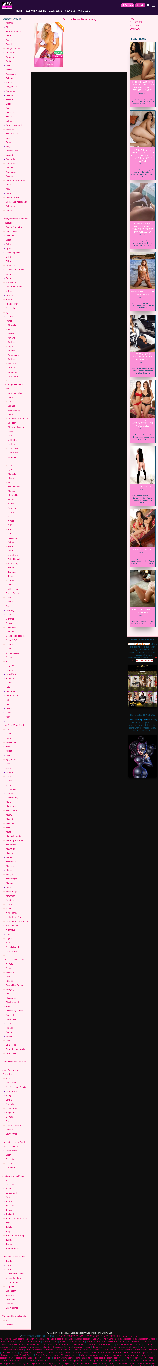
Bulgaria (9, 142)
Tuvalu (9, 1256)
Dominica (10, 261)
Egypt (8, 274)
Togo (8, 1218)
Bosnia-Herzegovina (15, 121)
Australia (10, 61)
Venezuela (10, 1295)
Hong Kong (11, 670)
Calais (10, 397)
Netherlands (11, 908)
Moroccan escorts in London (57, 1345)
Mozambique (12, 887)
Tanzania (10, 1205)
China (8, 189)
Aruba (8, 57)
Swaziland (10, 1180)
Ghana (9, 610)
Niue (8, 938)
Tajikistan (10, 1201)
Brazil (8, 134)
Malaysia (10, 815)
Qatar (8, 1019)
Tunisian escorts (54, 1348)
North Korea (11, 947)
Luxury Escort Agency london (32, 1359)
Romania (10, 1028)
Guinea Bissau (12, 649)
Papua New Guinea (14, 981)
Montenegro (11, 874)
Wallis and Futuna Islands (14, 1312)
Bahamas (10, 74)
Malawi (9, 810)
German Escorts (56, 1364)
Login (140, 5)
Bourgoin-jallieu (15, 388)
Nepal (8, 904)
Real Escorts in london (61, 1362)
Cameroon (11, 159)
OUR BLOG (135, 24)
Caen (10, 393)
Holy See (10, 661)
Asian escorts (134, 1337)
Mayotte (9, 849)
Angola (9, 35)
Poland (9, 1002)
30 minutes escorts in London (94, 1351)
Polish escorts (60, 1343)
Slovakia (9, 1112)
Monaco (11, 487)
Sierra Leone (11, 1104)
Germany (10, 606)
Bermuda (10, 108)
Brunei (9, 138)
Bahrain (9, 78)
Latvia (8, 764)
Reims (11, 538)
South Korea (11, 1146)
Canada (9, 163)
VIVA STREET (109, 1332)
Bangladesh (11, 82)
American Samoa (13, 27)
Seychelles (10, 1100)
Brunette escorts (107, 1340)
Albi (9, 325)
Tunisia (9, 1235)
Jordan (9, 734)
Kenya (9, 742)
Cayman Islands (13, 172)
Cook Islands (11, 227)
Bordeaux (12, 363)
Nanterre (12, 504)
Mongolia (10, 870)
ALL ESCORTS (55, 5)
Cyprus (9, 244)
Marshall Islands (13, 832)
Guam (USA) (11, 636)
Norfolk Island (12, 942)
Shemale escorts (62, 1340)
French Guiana (12, 589)
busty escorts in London (135, 1351)
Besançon (12, 359)
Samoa (9, 1074)
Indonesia (10, 687)
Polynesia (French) (14, 1006)
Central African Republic (17, 176)
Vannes (11, 576)
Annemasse (13, 350)
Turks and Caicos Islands (13, 1252)
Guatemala (11, 640)
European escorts (17, 1340)
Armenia (10, 52)
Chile (8, 185)
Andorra (9, 31)
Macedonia (11, 802)
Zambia (9, 1320)
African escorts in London (114, 1337)
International (12, 691)
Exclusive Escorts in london (36, 1362)
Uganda (9, 1261)
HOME (19, 5)
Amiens (11, 333)
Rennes (11, 542)
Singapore (10, 1108)
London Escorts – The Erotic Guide (142, 289)
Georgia (9, 602)
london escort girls (42, 1353)
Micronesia (11, 857)
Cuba (8, 240)
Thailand (10, 1210)
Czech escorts (42, 1334)
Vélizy (10, 580)
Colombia (10, 202)
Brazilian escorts (50, 1337)
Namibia (10, 896)
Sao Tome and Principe (16, 1083)
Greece (9, 619)
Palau (8, 972)
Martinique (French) (15, 836)
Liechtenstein (12, 785)
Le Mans (12, 452)
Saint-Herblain (14, 555)
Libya (8, 781)
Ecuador (9, 270)
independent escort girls (101, 1356)
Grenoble (12, 435)
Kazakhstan (11, 738)
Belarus (9, 91)
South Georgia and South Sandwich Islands (13, 1140)
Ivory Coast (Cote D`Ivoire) (14, 721)
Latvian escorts (125, 1345)
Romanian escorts (101, 1343)
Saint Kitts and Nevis (15, 1045)
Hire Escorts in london (126, 1359)
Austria (9, 65)
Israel (8, 708)
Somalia (9, 1125)
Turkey (9, 1240)
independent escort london (127, 1356)
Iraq (8, 700)
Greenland (11, 623)
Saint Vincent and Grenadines (10, 1068)
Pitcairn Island (12, 998)
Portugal (10, 1011)
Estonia (9, 291)
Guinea (9, 644)
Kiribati (9, 746)
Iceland (9, 678)
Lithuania (10, 789)
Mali (8, 823)
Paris (10, 525)
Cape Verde (11, 168)
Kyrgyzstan (11, 755)
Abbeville (12, 321)
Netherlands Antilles (15, 913)
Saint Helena (11, 1040)
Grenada (10, 627)
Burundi (9, 151)
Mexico (9, 853)
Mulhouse (12, 495)
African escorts (93, 1337)
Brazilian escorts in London (72, 1337)
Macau (9, 798)
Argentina (10, 48)
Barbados (10, 87)
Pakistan (10, 968)
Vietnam (10, 1299)
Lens (10, 457)
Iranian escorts (146, 1343)
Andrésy (12, 338)
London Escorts (142, 482)
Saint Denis (13, 551)
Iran (8, 695)
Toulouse (12, 568)
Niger (8, 930)
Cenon (11, 410)
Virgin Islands (12, 1303)
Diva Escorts (14, 1364)
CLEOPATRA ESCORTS (35, 5)
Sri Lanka (10, 1155)
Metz (10, 478)
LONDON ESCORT (93, 1332)
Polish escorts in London (79, 1343)
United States (12, 1278)
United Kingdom (13, 1274)
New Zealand (12, 921)
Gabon (9, 593)
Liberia (9, 776)
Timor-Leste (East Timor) (17, 1214)
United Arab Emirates (15, 1269)
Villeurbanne (14, 585)
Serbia (9, 1095)
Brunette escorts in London (129, 1340)
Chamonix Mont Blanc (18, 414)
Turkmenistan (12, 1244)
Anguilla (9, 40)
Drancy (11, 431)
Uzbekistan (11, 1286)
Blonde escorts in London (39, 1343)
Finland (9, 312)
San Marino (11, 1078)
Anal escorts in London (23, 1334)
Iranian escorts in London (11, 1345)
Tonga (9, 1227)
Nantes (11, 508)
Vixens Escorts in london (84, 1362)
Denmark (10, 253)
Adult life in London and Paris (143, 607)
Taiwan (9, 1197)
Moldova (10, 862)
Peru (8, 989)
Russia (9, 1032)
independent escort (79, 1356)
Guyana (9, 653)
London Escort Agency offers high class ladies (142, 419)
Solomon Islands (13, 1121)
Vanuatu (10, 1291)
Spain (8, 1150)
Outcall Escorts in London (47, 1351)
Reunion (10, 1023)
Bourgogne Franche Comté (14, 382)
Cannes (11, 401)
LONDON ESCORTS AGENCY (70, 1332)
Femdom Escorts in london (109, 1362)
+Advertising (84, 5)
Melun (11, 474)
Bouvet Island (12, 129)
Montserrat (11, 879)
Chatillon (12, 418)
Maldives (10, 819)
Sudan (9, 1159)
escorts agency (113, 1353)
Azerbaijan (11, 70)
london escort (98, 1353)
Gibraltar (10, 614)
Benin (8, 104)
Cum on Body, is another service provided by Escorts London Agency (142, 223)
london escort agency (24, 1356)
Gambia (9, 597)
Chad (8, 180)
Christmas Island (13, 193)
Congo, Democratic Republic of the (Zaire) (15, 216)
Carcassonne (14, 406)
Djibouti (9, 257)
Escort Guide (27, 1364)
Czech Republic (13, 248)
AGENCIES (70, 5)
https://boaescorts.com (128, 1332)
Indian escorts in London (144, 1334)
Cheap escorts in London (117, 1348)
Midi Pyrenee (14, 482)
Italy (8, 712)
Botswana (10, 125)
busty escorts (116, 1351)
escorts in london (130, 1353)
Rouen (11, 546)
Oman (9, 964)
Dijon (10, 427)
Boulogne (12, 368)
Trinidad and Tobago (15, 1231)
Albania (9, 18)
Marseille (12, 470)
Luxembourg (12, 793)
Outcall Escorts (26, 1351)
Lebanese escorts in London (32, 1348)
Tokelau (9, 1223)
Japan (8, 729)
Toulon (11, 563)
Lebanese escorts (9, 1348)
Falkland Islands (13, 299)
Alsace (11, 329)
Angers (11, 342)
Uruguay (10, 1282)
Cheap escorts (97, 1348)
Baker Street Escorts (143, 545)
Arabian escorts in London (28, 1337)
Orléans (11, 521)
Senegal (9, 1091)
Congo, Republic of (14, 223)
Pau (9, 529)
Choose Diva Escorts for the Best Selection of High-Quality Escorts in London (142, 82)
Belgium (9, 95)
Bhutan (9, 112)
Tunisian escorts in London (76, 1348)
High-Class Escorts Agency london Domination (69, 1359)
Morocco (10, 883)
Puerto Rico (11, 1015)
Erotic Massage (138, 1348)
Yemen (9, 1316)
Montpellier (13, 491)
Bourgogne (13, 372)
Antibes (11, 355)
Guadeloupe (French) (15, 632)
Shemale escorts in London (84, 1340)
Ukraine (9, 1265)
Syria (8, 1193)
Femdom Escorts (130, 1362)
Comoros (10, 206)
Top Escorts (145, 1362)
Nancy (11, 499)
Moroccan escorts (33, 1345)
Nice (10, 512)
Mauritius (10, 845)
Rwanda (9, 1036)
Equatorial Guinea (14, 282)
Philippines (11, 994)
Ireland (9, 704)
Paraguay (10, 985)
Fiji (7, 308)
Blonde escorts (19, 1343)
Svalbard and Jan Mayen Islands (13, 1174)
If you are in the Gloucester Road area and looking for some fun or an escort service (143, 151)
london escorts (83, 1353)
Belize (8, 99)
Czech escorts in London (62, 1334)
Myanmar (10, 891)
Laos (8, 759)
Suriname (10, 1163)
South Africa (11, 1129)
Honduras (10, 666)
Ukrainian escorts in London (103, 1345)
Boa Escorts (41, 1364)
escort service (146, 1353)
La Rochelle (13, 444)
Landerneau (13, 448)
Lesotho (9, 772)
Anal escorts (5, 1334)
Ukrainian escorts (80, 1345)
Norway (9, 959)
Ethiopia (9, 295)
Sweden (9, 1184)
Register (127, 5)
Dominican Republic (15, 265)
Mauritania (11, 840)
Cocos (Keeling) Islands (16, 197)
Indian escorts (124, 1334)
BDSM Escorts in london (103, 1359)
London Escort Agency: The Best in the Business (142, 353)
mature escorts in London (20, 1353)
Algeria (9, 23)
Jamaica (9, 725)
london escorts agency (64, 1353)
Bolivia (9, 116)
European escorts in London (40, 1340)
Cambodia (10, 155)
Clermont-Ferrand (16, 423)
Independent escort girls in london (52, 1356)
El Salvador (11, 278)
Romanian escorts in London (124, 1343)
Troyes (11, 572)
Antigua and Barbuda (15, 44)
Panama (9, 977)
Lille (10, 461)
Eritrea (9, 287)
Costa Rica (10, 231)
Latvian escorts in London (145, 1345)
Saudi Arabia (11, 1087)
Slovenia (10, 1117)
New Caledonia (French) (17, 917)
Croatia (9, 235)
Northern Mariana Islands (14, 955)
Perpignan (12, 533)
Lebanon (10, 768)
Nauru (9, 900)
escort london (6, 1356)
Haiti (8, 657)
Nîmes (11, 516)
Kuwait (9, 751)
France (9, 316)
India (8, 683)
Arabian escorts (7, 1337)
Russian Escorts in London (104, 1334)
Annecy (11, 346)
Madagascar (11, 806)
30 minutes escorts (69, 1351)
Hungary (10, 674)
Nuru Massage (15, 1362)
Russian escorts (82, 1334)
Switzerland (11, 1188)
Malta (8, 827)
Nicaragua (10, 925)
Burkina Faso (12, 146)
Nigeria (9, 934)
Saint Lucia (11, 1049)
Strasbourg (13, 559)
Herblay (11, 440)
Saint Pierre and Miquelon (14, 1057)
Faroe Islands (12, 304)
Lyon (10, 465)
